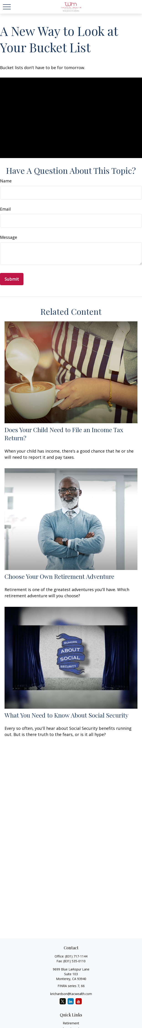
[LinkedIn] (71, 1001)
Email (5, 209)
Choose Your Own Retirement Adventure (59, 576)
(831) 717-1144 (76, 956)
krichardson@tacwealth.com (71, 994)
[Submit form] (11, 279)
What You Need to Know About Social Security (66, 715)
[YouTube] (79, 1001)
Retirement (71, 1023)
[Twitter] (63, 1001)
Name (6, 181)
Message (8, 237)
